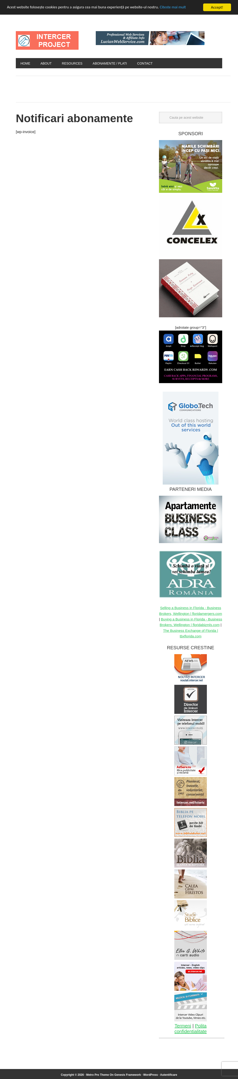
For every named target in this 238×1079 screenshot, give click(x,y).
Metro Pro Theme (97, 1074)
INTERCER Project (47, 40)
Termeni (183, 1025)
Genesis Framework (127, 1074)
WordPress (150, 1074)
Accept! (217, 7)
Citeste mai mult (173, 7)
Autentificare (168, 1074)
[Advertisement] (100, 87)
